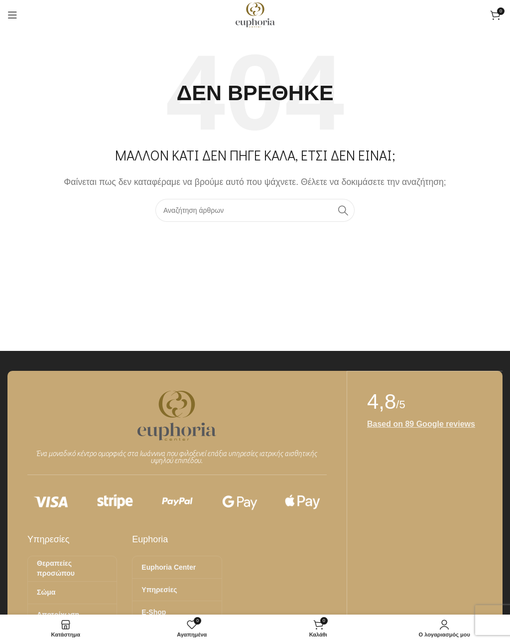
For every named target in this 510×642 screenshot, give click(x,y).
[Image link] (176, 415)
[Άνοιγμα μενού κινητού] (12, 15)
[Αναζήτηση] (255, 210)
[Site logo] (255, 14)
